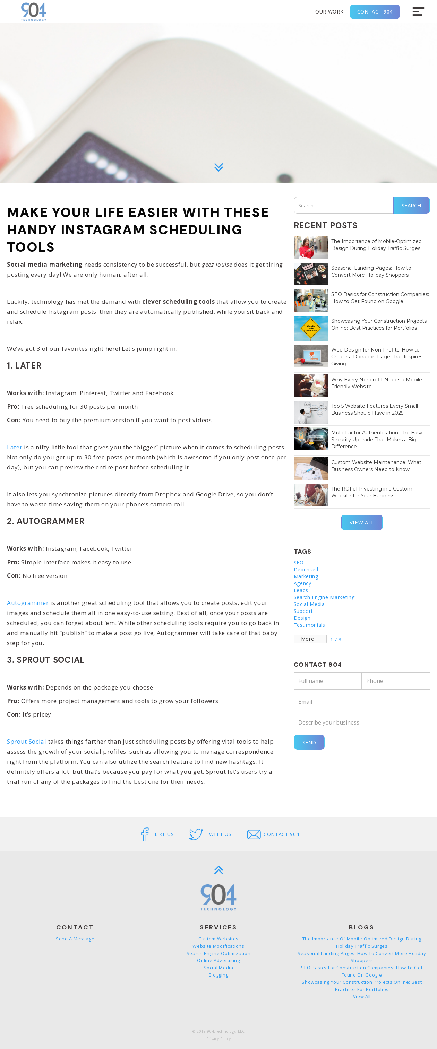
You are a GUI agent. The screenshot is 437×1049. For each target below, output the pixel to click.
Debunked (306, 569)
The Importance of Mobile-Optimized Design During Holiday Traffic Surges (362, 942)
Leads (301, 590)
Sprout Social (27, 741)
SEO (299, 562)
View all (362, 522)
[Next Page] (310, 639)
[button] (418, 11)
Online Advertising (218, 960)
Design (302, 618)
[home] (33, 11)
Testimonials (309, 625)
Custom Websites (218, 939)
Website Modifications (218, 946)
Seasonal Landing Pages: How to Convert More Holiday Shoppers (362, 957)
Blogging (218, 975)
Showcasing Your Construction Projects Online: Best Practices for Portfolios (362, 985)
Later (14, 447)
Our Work (329, 11)
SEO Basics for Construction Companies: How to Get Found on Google (361, 971)
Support (303, 611)
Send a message (75, 939)
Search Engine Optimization (219, 953)
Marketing (306, 576)
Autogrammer (28, 603)
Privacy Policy (218, 1038)
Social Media (309, 604)
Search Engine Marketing (324, 597)
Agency (302, 583)
